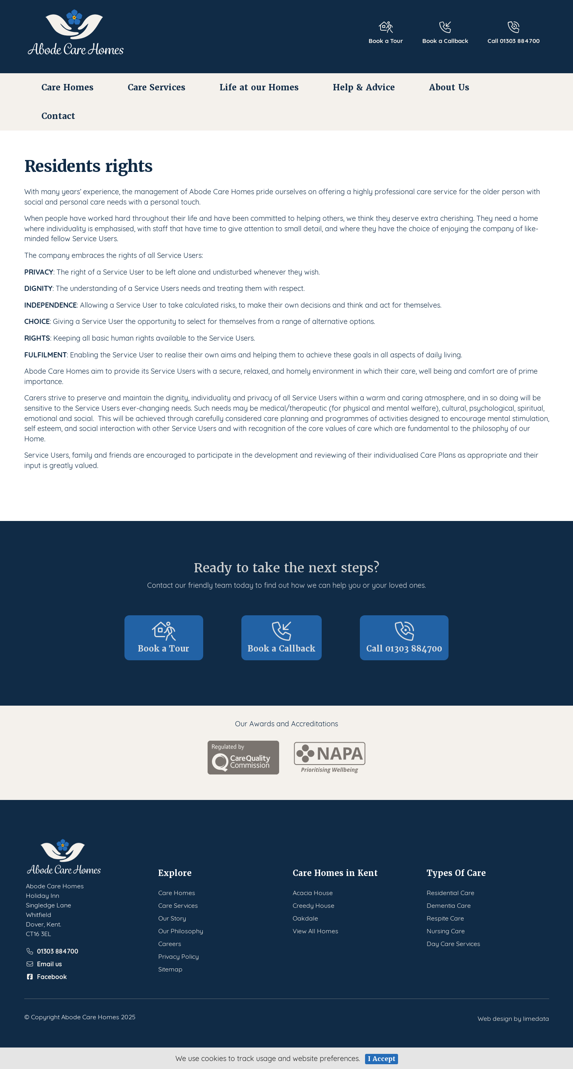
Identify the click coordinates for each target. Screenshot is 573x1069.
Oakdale (305, 917)
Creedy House (313, 905)
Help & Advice (364, 87)
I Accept (381, 1059)
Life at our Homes (259, 87)
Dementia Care (449, 905)
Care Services (156, 87)
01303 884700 (52, 951)
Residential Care (450, 892)
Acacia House (313, 892)
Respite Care (445, 917)
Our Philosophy (180, 930)
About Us (449, 87)
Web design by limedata (513, 1018)
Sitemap (170, 968)
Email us (44, 963)
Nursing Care (446, 930)
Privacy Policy (178, 956)
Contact (58, 116)
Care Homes (67, 87)
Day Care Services (453, 943)
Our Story (172, 917)
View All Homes (315, 930)
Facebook (46, 976)
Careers (169, 943)
